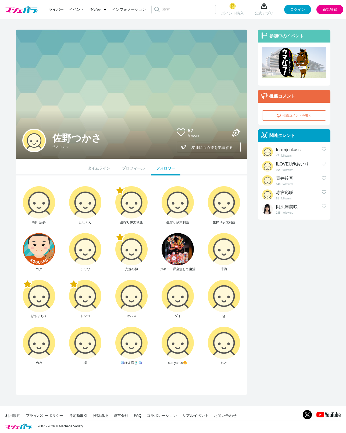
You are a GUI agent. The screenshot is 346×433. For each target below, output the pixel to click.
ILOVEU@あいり (292, 164)
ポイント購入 (232, 9)
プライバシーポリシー (44, 415)
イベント (76, 9)
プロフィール (133, 168)
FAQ (137, 415)
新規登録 (329, 9)
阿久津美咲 (287, 207)
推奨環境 (100, 415)
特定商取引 (78, 415)
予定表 (95, 9)
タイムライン (99, 168)
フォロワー (165, 168)
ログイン (297, 9)
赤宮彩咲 (284, 192)
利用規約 (12, 415)
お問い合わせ (225, 415)
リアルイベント (195, 415)
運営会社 (121, 415)
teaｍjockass (288, 149)
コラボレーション (162, 415)
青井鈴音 (284, 178)
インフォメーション (129, 9)
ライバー (56, 9)
